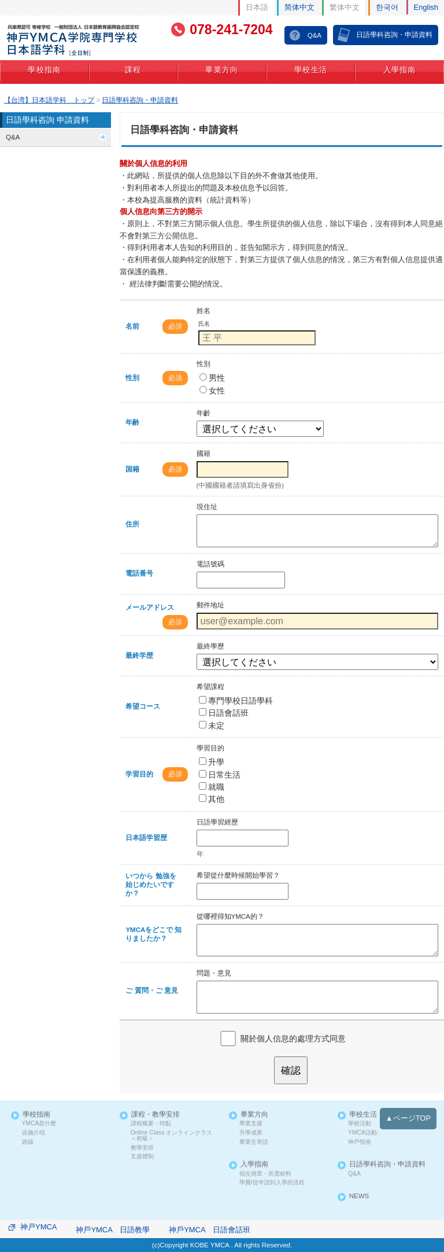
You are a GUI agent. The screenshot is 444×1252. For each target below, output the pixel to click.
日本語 (257, 7)
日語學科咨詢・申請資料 (394, 34)
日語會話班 (224, 712)
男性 (212, 377)
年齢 (132, 422)
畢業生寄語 (253, 1142)
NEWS (359, 1196)
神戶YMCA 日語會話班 (209, 1229)
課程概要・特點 (151, 1123)
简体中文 (299, 7)
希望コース (142, 706)
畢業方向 (221, 70)
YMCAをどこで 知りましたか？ (153, 934)
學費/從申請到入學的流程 (272, 1182)
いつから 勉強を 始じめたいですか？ (150, 884)
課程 (133, 70)
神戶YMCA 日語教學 (113, 1229)
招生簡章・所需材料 (265, 1174)
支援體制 (142, 1156)
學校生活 (310, 70)
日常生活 (219, 774)
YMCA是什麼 (39, 1123)
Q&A (314, 35)
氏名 (204, 324)
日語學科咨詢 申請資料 (47, 119)
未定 (211, 725)
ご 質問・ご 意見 (151, 990)
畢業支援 (250, 1123)
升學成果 (250, 1133)
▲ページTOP (408, 1118)
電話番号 (139, 573)
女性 (212, 390)
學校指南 (44, 70)
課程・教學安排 (155, 1114)
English (426, 7)
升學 (211, 762)
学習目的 (139, 774)
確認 (291, 1070)
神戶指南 (359, 1142)
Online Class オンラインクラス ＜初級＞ (172, 1135)
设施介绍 (33, 1133)
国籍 (132, 469)
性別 (132, 377)
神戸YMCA (38, 1226)
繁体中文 (345, 7)
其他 (211, 799)
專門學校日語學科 (236, 700)
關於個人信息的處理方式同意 (293, 1038)
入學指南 (399, 70)
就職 (211, 786)
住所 (132, 524)
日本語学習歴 (146, 837)
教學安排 (142, 1148)
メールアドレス (149, 607)
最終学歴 (139, 655)
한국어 (387, 7)
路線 (28, 1142)
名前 (132, 326)
